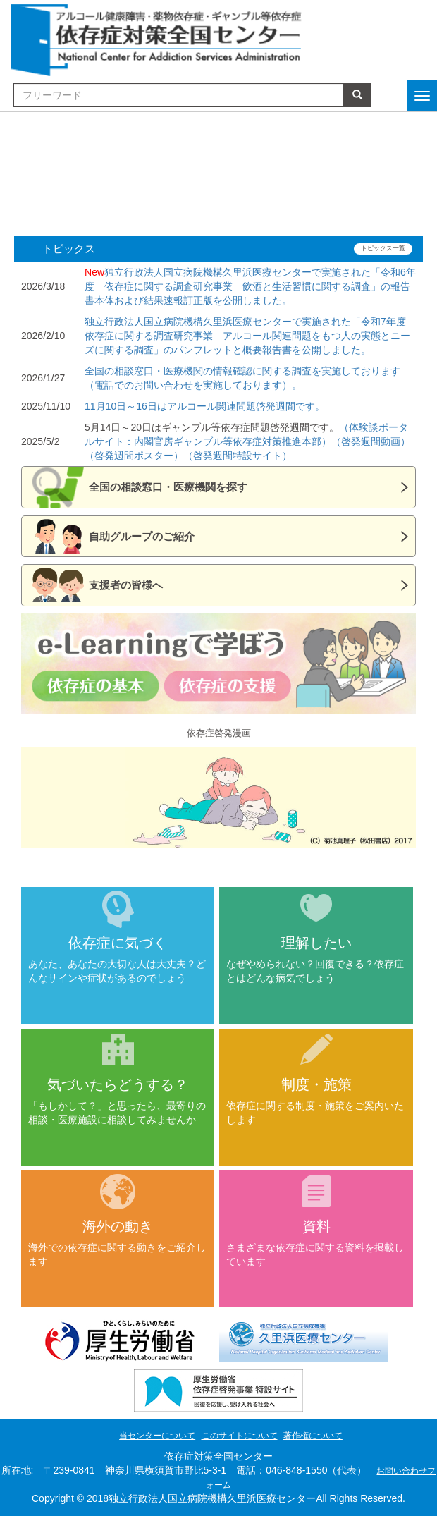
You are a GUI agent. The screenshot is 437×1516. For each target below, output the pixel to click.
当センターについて (157, 1436)
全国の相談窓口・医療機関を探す (168, 487)
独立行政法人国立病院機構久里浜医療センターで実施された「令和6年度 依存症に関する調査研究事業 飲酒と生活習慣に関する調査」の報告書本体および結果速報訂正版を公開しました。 (250, 286)
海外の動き (117, 1226)
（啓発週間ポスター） (134, 455)
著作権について (313, 1436)
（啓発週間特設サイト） (237, 455)
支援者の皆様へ (126, 585)
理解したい (316, 942)
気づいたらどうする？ (117, 1084)
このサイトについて (240, 1436)
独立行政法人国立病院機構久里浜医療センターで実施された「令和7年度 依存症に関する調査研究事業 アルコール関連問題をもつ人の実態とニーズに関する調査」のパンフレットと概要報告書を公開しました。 (250, 335)
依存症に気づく (117, 942)
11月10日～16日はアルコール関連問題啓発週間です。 (205, 406)
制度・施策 (316, 1084)
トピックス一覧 (383, 248)
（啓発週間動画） (370, 441)
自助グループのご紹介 (142, 536)
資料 (316, 1226)
